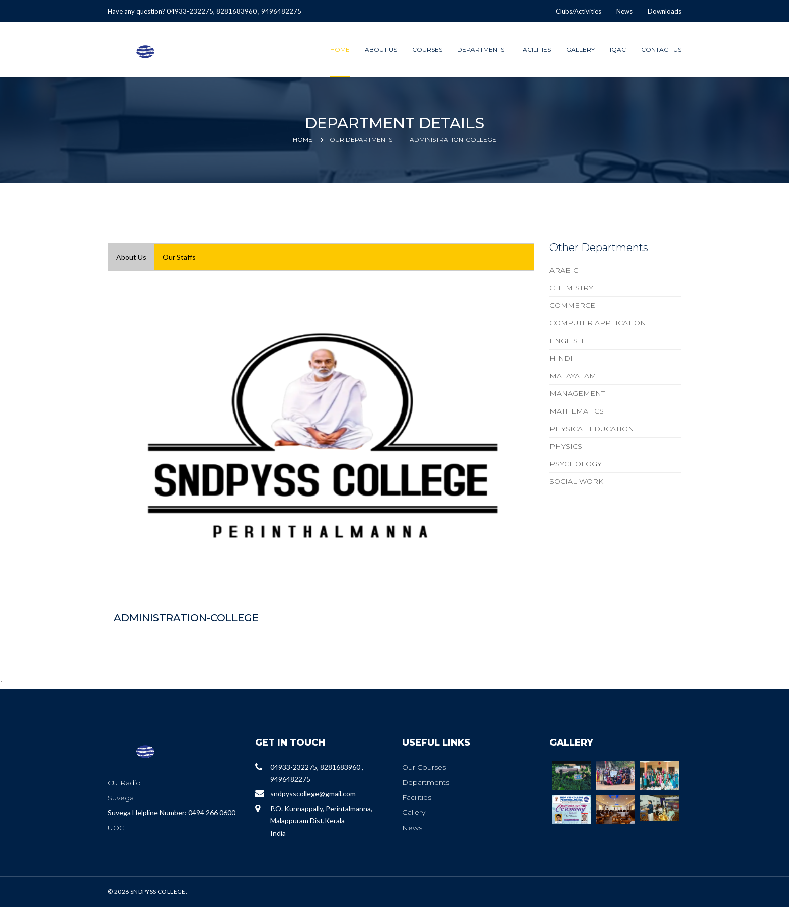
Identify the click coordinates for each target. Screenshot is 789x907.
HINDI (561, 358)
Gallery (580, 49)
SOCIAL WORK (576, 481)
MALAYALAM (572, 375)
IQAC (618, 49)
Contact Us (661, 49)
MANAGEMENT (577, 393)
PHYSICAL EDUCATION (591, 428)
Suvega (121, 797)
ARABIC (563, 270)
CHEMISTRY (571, 287)
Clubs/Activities (578, 11)
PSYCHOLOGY (575, 463)
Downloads (664, 11)
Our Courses (424, 767)
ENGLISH (566, 340)
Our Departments (361, 139)
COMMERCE (572, 305)
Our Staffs (179, 257)
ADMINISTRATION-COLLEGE (453, 139)
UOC (116, 827)
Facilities (535, 49)
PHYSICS (565, 446)
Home (340, 49)
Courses (427, 49)
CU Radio (124, 782)
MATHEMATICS (576, 411)
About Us (381, 49)
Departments (480, 49)
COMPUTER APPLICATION (597, 322)
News (624, 11)
